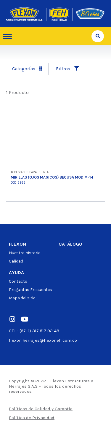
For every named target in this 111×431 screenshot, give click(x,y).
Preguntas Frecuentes (30, 289)
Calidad (16, 261)
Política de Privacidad (31, 417)
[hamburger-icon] (9, 36)
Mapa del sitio (22, 297)
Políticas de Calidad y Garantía (41, 408)
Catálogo (70, 244)
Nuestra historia (25, 252)
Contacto (18, 281)
